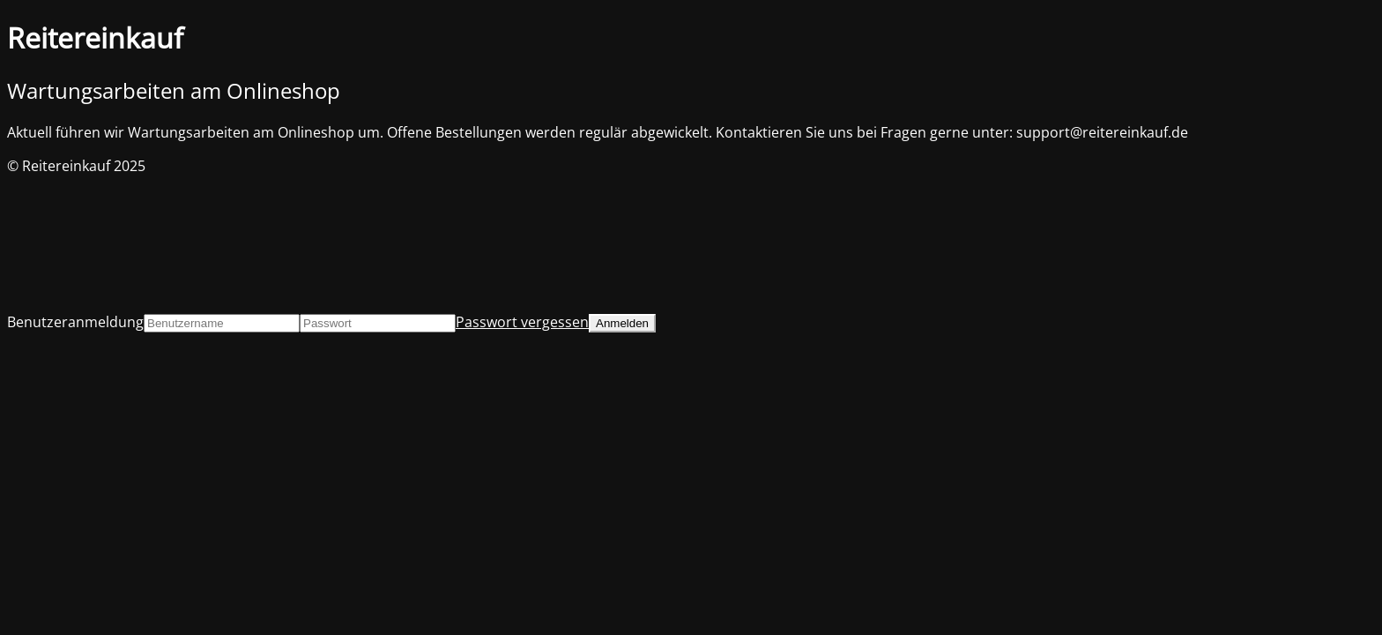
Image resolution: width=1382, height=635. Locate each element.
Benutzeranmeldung (75, 322)
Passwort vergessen (522, 322)
